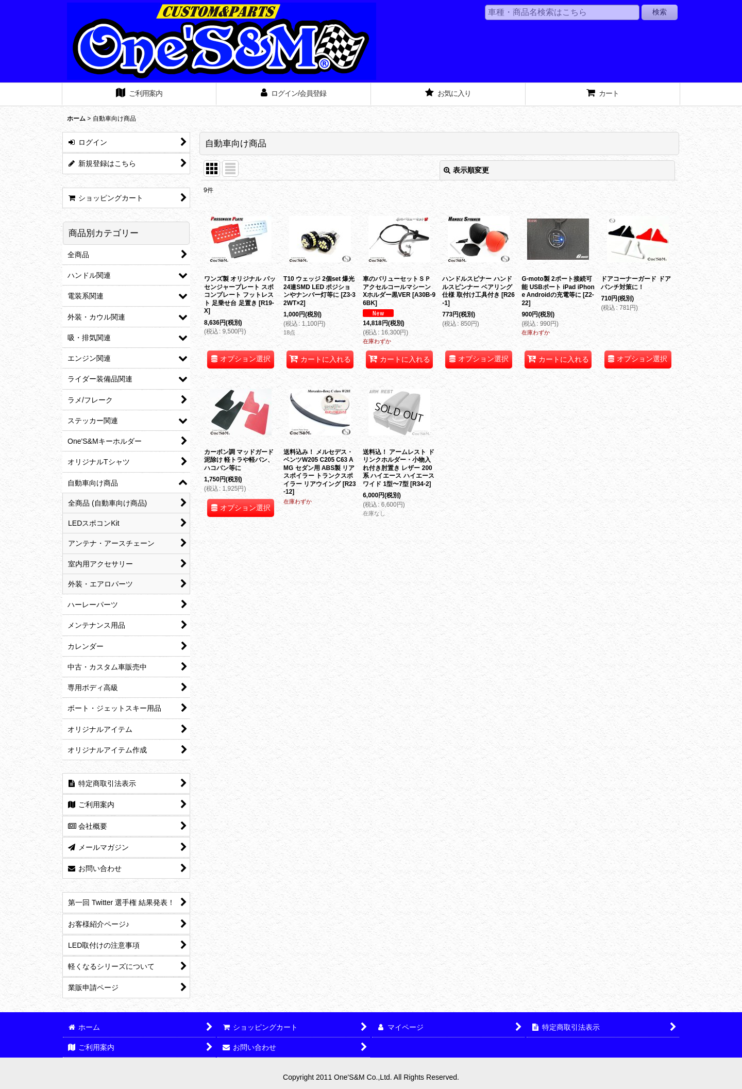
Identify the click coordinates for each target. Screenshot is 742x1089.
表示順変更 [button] (466, 170)
